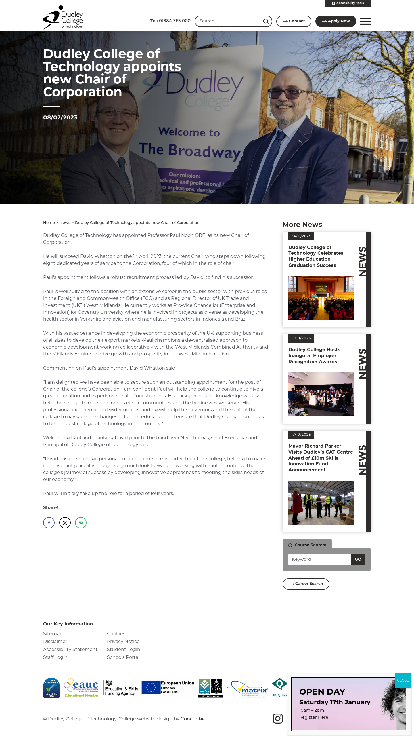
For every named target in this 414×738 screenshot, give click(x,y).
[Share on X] (65, 522)
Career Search (306, 584)
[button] (364, 21)
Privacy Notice (123, 642)
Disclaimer (55, 642)
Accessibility (348, 3)
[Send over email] (81, 522)
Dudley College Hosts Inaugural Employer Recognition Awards (314, 356)
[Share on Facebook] (49, 522)
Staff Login (55, 657)
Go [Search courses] (358, 560)
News (65, 223)
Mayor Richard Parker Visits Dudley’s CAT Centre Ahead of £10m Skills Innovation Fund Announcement (320, 458)
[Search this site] (266, 21)
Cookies (116, 634)
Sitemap (53, 634)
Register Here (313, 718)
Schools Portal (123, 657)
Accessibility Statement (70, 650)
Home (49, 223)
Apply (336, 21)
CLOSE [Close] (403, 680)
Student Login (123, 650)
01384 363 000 (170, 21)
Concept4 (192, 719)
